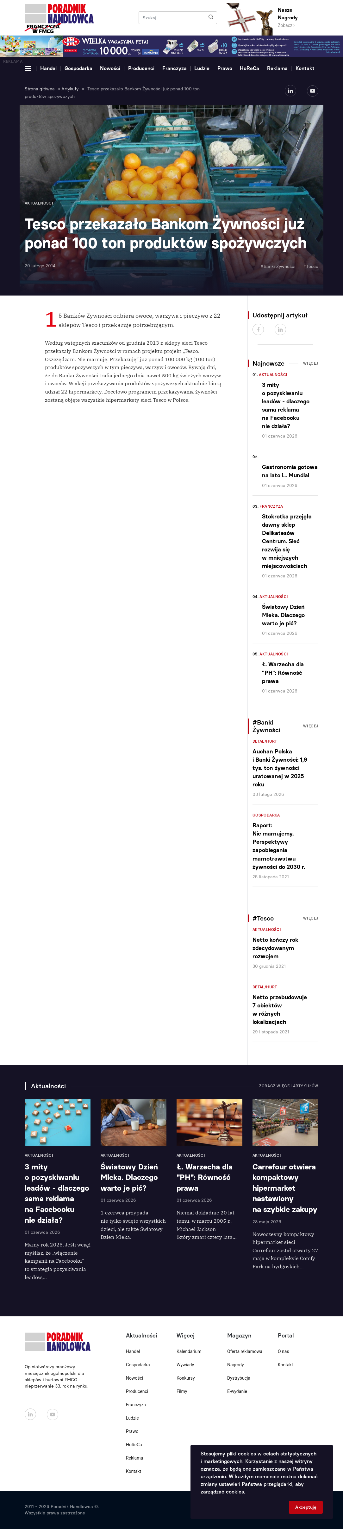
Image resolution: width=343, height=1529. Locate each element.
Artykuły (69, 89)
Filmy (182, 1391)
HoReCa (249, 68)
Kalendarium (189, 1351)
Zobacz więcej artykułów (288, 1086)
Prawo (224, 68)
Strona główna (40, 89)
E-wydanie (237, 1391)
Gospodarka (78, 68)
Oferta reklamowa (244, 1351)
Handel (48, 68)
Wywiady (185, 1364)
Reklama (277, 68)
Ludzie (201, 68)
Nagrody (235, 1364)
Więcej (310, 363)
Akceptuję (305, 1507)
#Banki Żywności (278, 266)
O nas (283, 1351)
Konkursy (186, 1378)
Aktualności (273, 375)
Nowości (110, 68)
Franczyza (174, 68)
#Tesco (310, 266)
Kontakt (305, 68)
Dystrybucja (238, 1378)
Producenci (141, 68)
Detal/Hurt (265, 741)
